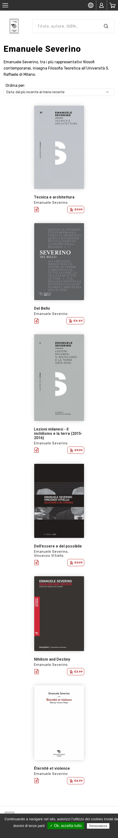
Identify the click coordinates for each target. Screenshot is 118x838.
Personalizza (98, 826)
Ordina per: (15, 85)
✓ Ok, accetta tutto (66, 826)
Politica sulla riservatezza (61, 832)
